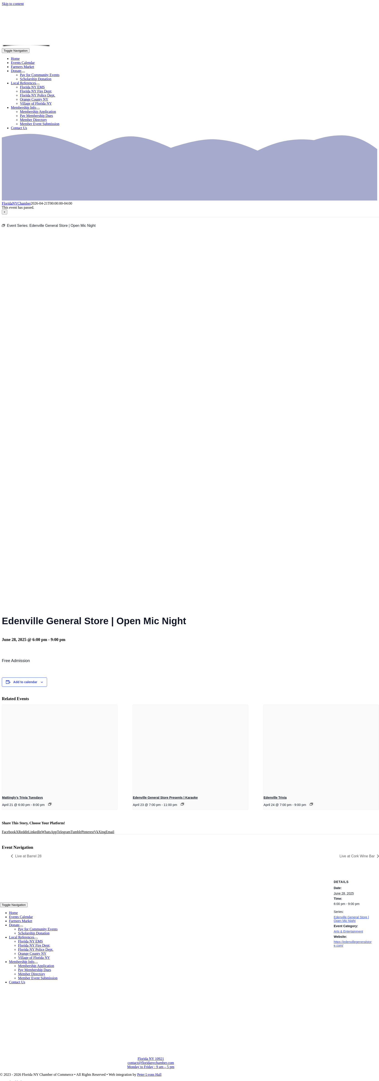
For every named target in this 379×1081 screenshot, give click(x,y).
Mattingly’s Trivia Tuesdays (22, 797)
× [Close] (4, 212)
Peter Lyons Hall (149, 1074)
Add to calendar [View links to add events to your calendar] (25, 682)
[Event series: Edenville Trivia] (311, 804)
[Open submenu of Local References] (38, 84)
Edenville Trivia (275, 797)
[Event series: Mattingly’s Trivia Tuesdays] (49, 804)
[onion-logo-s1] (26, 42)
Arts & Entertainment (348, 931)
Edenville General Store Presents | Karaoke (165, 797)
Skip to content (13, 4)
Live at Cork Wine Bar (357, 856)
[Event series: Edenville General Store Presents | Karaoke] (182, 804)
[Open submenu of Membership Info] (38, 108)
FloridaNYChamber (16, 203)
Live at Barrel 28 (28, 856)
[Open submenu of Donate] (23, 72)
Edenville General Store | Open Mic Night (351, 919)
